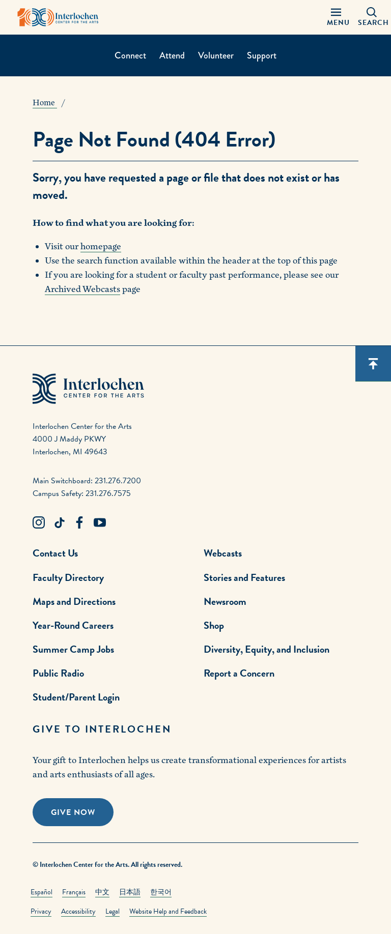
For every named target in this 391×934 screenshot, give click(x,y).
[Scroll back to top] (373, 364)
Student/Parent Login (76, 697)
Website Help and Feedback (168, 911)
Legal (112, 911)
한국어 (161, 892)
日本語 (130, 892)
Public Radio (58, 673)
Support (261, 55)
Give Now (73, 812)
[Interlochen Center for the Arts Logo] (58, 17)
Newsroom (225, 601)
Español (41, 892)
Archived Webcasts (82, 289)
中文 (102, 892)
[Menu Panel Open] (336, 17)
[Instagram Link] (39, 523)
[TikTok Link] (59, 523)
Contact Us (55, 553)
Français (74, 892)
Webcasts (223, 553)
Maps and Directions (74, 601)
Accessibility (78, 911)
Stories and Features (244, 577)
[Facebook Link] (79, 523)
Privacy (41, 911)
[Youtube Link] (100, 523)
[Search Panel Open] (371, 17)
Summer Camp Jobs (73, 649)
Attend (172, 55)
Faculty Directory (68, 577)
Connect (130, 55)
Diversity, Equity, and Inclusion (266, 649)
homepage (100, 246)
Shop (214, 625)
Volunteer (216, 55)
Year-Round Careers (73, 625)
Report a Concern (239, 673)
